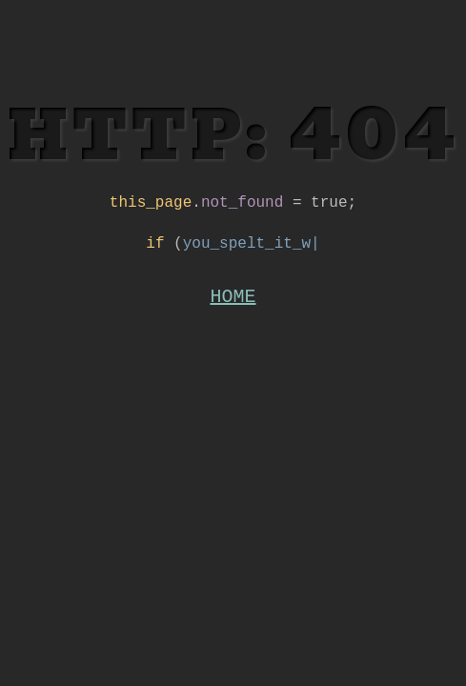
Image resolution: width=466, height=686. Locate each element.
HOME (233, 306)
